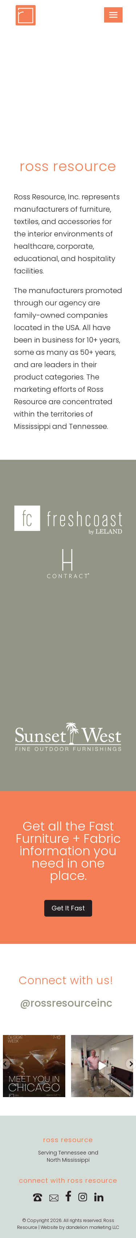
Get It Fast (68, 908)
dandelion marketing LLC (92, 1227)
